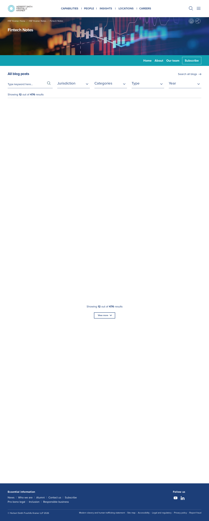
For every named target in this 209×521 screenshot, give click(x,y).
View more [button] (103, 315)
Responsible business (56, 502)
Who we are (25, 497)
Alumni (40, 497)
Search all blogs (187, 74)
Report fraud (195, 512)
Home (147, 60)
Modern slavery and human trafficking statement (102, 512)
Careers (145, 8)
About (159, 60)
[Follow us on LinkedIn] (182, 498)
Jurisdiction (66, 83)
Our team (172, 60)
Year (172, 83)
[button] (191, 9)
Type (136, 83)
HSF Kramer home (16, 21)
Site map (131, 512)
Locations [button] (126, 8)
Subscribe (192, 60)
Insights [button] (106, 8)
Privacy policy (180, 512)
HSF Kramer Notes (37, 21)
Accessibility (144, 512)
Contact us (54, 497)
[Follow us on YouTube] (175, 498)
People (89, 8)
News (11, 497)
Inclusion (34, 502)
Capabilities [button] (69, 8)
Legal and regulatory (162, 512)
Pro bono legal (16, 502)
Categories (103, 83)
